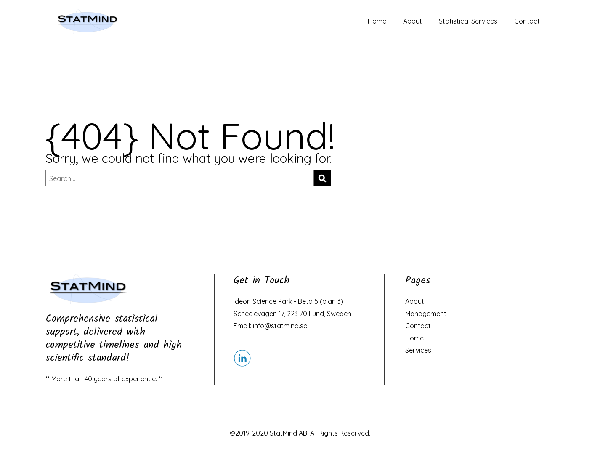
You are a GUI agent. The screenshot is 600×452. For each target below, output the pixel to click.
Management (425, 313)
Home (377, 21)
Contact (527, 21)
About (412, 21)
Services (418, 350)
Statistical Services (468, 21)
